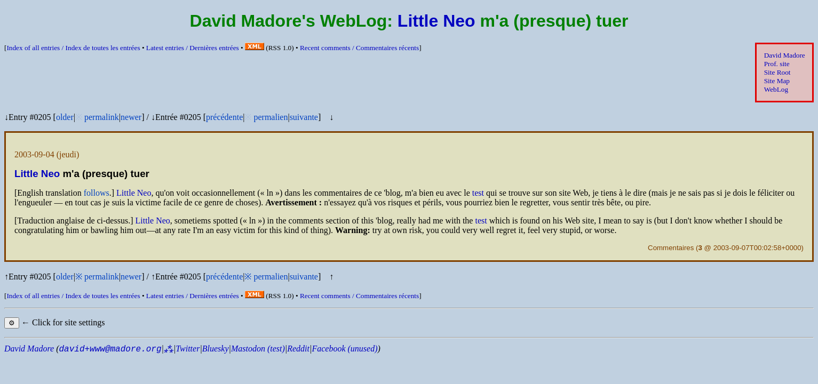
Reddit (298, 348)
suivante (304, 117)
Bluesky (215, 348)
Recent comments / (359, 48)
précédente (224, 117)
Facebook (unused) (344, 348)
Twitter (188, 348)
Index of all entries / (73, 48)
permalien (270, 117)
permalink (101, 117)
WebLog (776, 89)
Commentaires (671, 248)
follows (96, 192)
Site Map (777, 81)
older (65, 117)
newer (131, 117)
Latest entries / (192, 48)
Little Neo (436, 20)
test (478, 192)
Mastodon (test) (258, 348)
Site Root (777, 72)
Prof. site (777, 64)
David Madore (784, 55)
